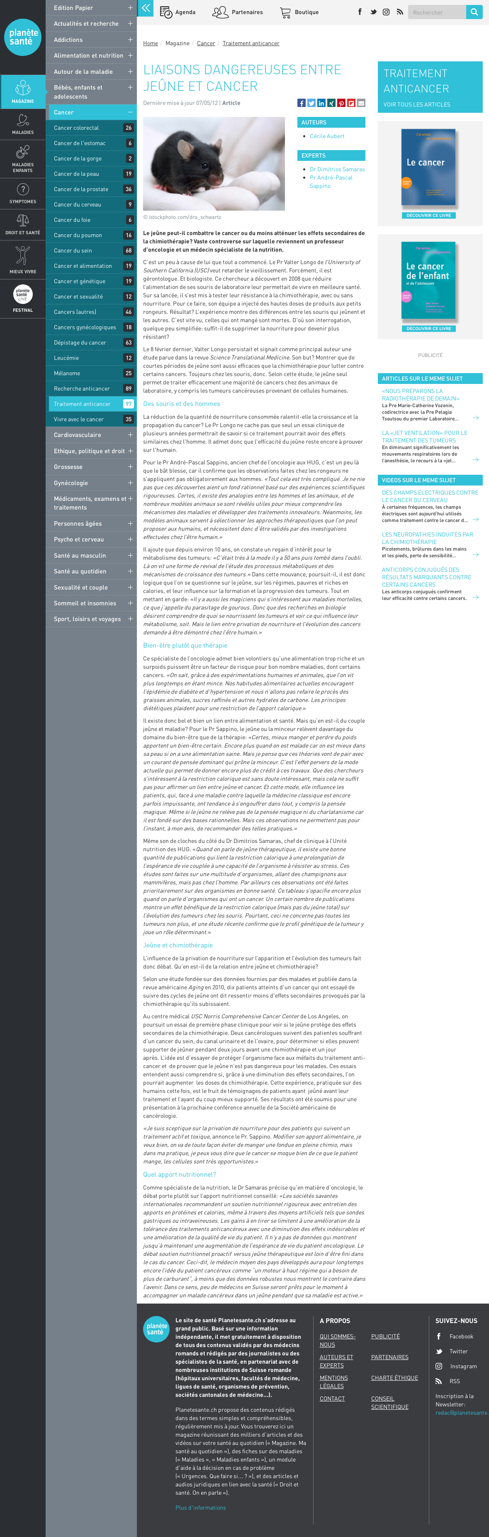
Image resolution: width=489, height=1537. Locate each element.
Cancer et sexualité (78, 296)
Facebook (454, 1336)
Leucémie (66, 357)
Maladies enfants (23, 167)
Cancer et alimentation (83, 265)
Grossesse (68, 466)
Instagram (456, 1365)
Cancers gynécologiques (85, 326)
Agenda (184, 11)
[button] (301, 103)
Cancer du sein (73, 250)
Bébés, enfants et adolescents (78, 91)
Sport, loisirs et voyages (87, 618)
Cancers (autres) (75, 311)
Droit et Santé (22, 232)
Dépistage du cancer (80, 342)
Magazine (23, 101)
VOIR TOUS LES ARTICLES (417, 104)
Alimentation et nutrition (89, 55)
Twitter (451, 1351)
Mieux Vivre (23, 271)
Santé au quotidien (80, 571)
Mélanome (67, 372)
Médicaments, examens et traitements (90, 503)
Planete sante (22, 37)
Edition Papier (73, 7)
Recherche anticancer (82, 388)
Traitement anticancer (82, 403)
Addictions (68, 39)
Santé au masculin (80, 555)
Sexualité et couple (81, 587)
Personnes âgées (78, 523)
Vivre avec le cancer (79, 418)
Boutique (306, 11)
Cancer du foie (72, 219)
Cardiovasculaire (77, 434)
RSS (447, 1381)
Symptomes (23, 201)
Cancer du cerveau (77, 204)
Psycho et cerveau (79, 539)
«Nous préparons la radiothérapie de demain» (421, 394)
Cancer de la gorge (78, 158)
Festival (23, 310)
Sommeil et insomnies (85, 603)
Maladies (23, 132)
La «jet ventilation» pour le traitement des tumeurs (424, 436)
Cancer (64, 112)
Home (150, 42)
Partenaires (247, 11)
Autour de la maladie (83, 71)
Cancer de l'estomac (80, 142)
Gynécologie (71, 482)
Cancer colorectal (76, 127)
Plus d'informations (200, 1507)
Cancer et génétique (79, 280)
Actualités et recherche (86, 23)
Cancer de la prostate (81, 188)
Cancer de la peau (76, 173)
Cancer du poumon (78, 234)
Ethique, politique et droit (89, 450)
